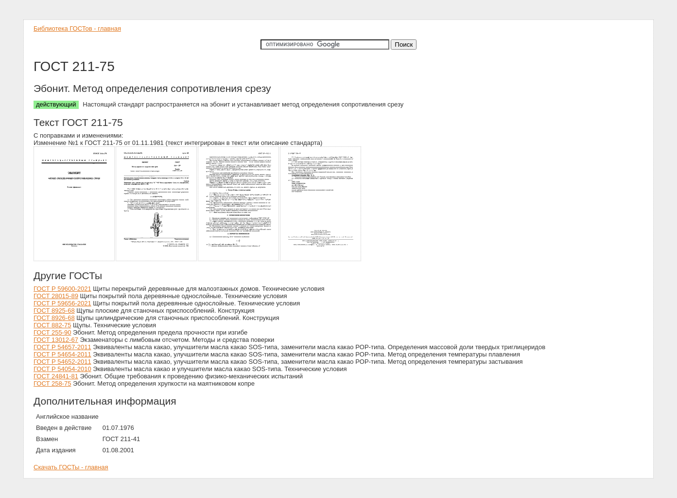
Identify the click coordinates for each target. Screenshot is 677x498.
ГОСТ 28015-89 (56, 296)
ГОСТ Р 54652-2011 (62, 361)
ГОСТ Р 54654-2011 (62, 354)
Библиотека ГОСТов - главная (77, 28)
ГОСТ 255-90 (52, 332)
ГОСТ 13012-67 (56, 339)
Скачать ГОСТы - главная (71, 467)
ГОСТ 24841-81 (56, 376)
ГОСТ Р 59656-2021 (62, 303)
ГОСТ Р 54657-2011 (62, 347)
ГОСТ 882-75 (52, 325)
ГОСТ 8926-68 (54, 317)
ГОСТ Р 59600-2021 (62, 288)
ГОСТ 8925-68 (54, 310)
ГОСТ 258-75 (52, 383)
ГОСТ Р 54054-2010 (62, 369)
